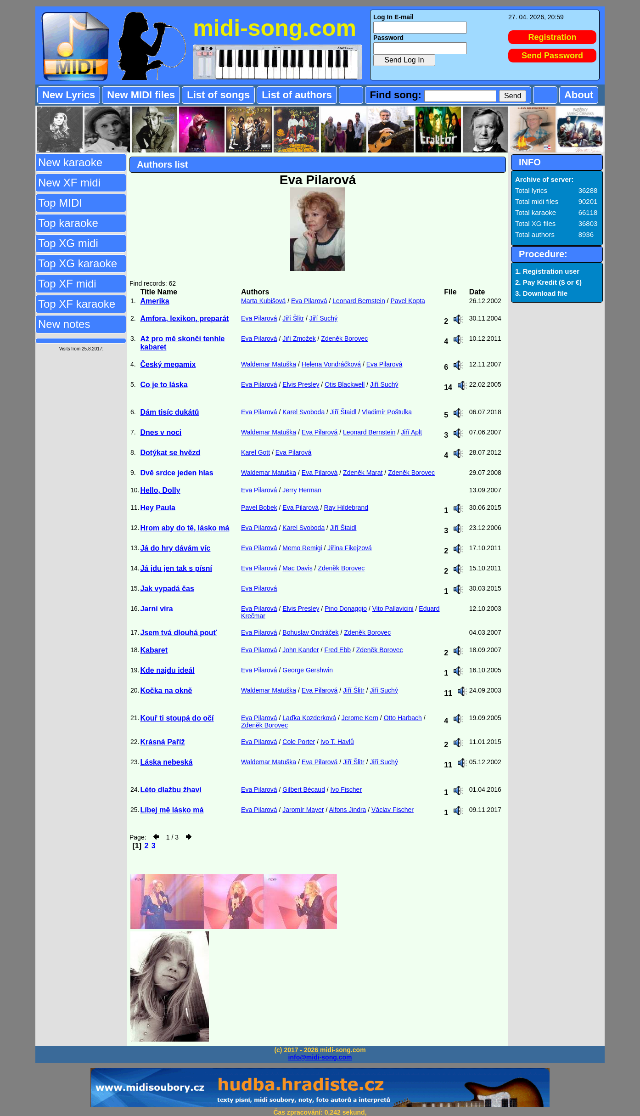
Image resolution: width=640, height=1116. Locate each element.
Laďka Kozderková (309, 717)
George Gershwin (307, 670)
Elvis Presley (300, 384)
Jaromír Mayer (303, 809)
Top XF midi (67, 283)
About (579, 95)
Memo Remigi (302, 548)
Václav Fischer (392, 809)
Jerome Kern (360, 717)
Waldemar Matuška (268, 364)
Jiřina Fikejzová (349, 548)
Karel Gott (255, 452)
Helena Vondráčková (331, 364)
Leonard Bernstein (358, 300)
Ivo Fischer (346, 789)
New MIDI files (141, 95)
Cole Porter (298, 741)
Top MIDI (60, 203)
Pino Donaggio (346, 608)
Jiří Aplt (411, 432)
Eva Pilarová (309, 300)
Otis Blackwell (345, 384)
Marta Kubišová (263, 300)
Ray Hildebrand (346, 507)
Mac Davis (297, 568)
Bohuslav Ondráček (310, 632)
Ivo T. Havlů (337, 741)
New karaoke (70, 162)
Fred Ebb (337, 650)
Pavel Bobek (259, 507)
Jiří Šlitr (293, 318)
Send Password (552, 55)
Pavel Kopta (407, 300)
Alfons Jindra (347, 809)
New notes (64, 324)
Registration (552, 37)
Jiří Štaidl (343, 412)
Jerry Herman (301, 490)
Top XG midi (68, 243)
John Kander (300, 650)
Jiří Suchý (323, 318)
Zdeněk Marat (362, 472)
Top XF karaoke (76, 304)
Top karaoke (68, 223)
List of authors (297, 95)
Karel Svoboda (303, 412)
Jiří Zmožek (298, 338)
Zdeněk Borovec (344, 338)
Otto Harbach (403, 717)
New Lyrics (68, 95)
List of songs (218, 95)
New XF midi (69, 182)
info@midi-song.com (320, 1057)
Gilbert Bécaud (303, 789)
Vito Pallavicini (393, 608)
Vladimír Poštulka (387, 412)
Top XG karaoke (77, 263)
